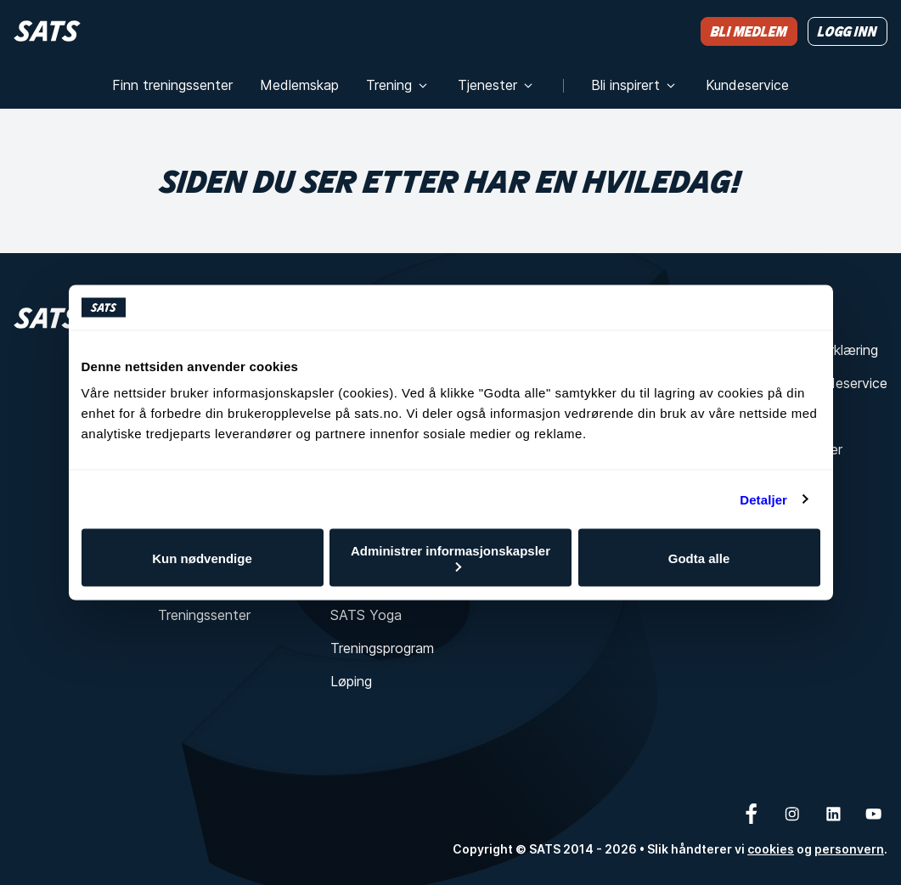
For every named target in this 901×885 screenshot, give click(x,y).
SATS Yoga (366, 614)
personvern (849, 849)
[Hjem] (47, 31)
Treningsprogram (382, 648)
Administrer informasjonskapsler (450, 558)
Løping (351, 681)
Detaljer (763, 499)
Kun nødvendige (202, 557)
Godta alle (699, 557)
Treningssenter (204, 614)
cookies (770, 849)
